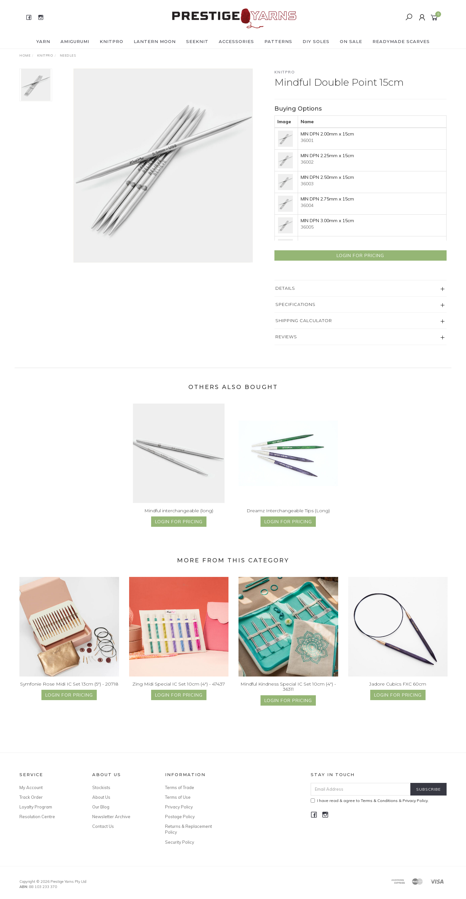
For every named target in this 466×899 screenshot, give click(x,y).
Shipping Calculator (303, 320)
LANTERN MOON (155, 41)
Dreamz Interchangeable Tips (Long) (288, 516)
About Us (101, 797)
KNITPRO (111, 41)
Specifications (295, 304)
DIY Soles (316, 41)
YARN (43, 41)
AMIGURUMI (75, 41)
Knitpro (284, 72)
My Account (31, 787)
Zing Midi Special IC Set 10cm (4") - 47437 (178, 689)
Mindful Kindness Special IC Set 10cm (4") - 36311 (288, 692)
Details (285, 288)
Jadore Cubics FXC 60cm (397, 689)
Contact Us (103, 826)
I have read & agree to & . (370, 800)
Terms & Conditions (379, 800)
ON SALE (351, 41)
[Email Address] (361, 789)
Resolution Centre (37, 816)
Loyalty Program (35, 806)
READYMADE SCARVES (401, 41)
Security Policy (179, 842)
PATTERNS (278, 41)
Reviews (286, 336)
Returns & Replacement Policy (188, 829)
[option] (163, 166)
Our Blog (100, 806)
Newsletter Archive (111, 816)
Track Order (31, 797)
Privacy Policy (179, 806)
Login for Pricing (360, 255)
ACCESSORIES (236, 41)
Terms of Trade (179, 787)
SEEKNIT (197, 41)
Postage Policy (180, 816)
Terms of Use (178, 797)
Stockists (101, 787)
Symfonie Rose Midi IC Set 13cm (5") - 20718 (69, 689)
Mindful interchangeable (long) (178, 516)
